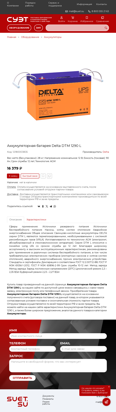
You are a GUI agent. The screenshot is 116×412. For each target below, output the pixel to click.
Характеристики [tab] (36, 219)
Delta (106, 152)
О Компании (13, 4)
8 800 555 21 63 (100, 11)
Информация (84, 4)
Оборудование (19, 27)
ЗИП (38, 27)
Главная (11, 37)
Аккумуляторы (53, 37)
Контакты (101, 4)
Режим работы (46, 403)
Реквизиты (47, 399)
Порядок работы (30, 4)
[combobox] (77, 28)
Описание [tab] (15, 219)
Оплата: (11, 187)
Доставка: (13, 194)
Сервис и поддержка (55, 4)
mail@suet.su (76, 11)
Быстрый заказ (29, 176)
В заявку (13, 176)
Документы (48, 396)
